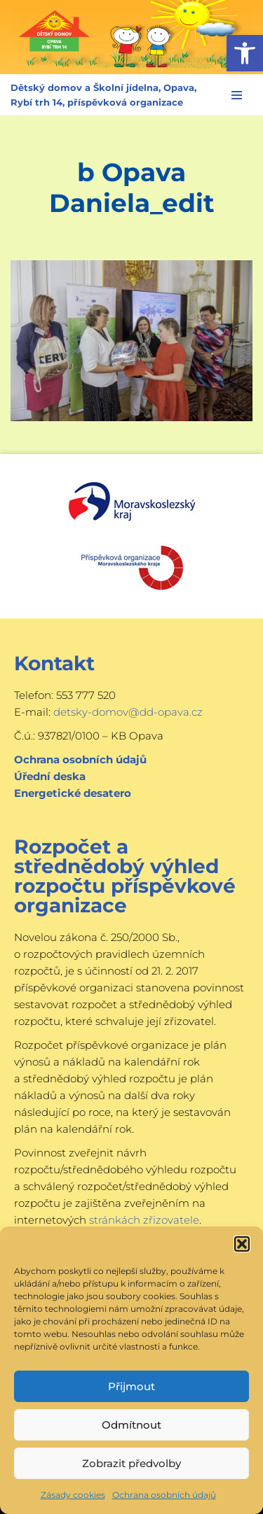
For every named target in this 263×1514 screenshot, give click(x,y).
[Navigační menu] (236, 95)
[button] (245, 53)
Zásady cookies (73, 1495)
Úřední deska (50, 776)
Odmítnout (131, 1424)
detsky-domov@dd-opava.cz (128, 712)
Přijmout (131, 1386)
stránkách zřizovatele (144, 1219)
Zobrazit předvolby (131, 1463)
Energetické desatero (72, 793)
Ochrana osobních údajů (164, 1495)
